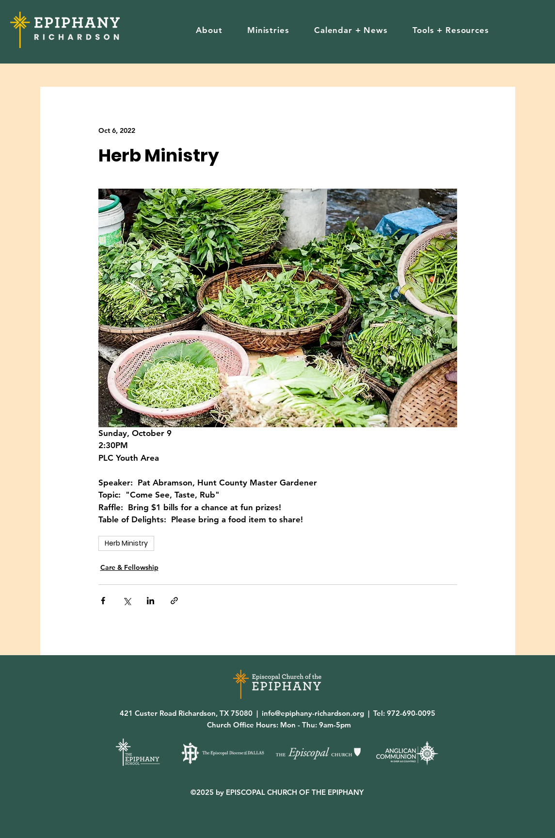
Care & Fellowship (129, 567)
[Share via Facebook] (103, 600)
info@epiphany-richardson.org (313, 713)
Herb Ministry (126, 543)
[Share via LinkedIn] (150, 600)
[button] (209, 30)
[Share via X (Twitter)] (126, 600)
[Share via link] (174, 600)
